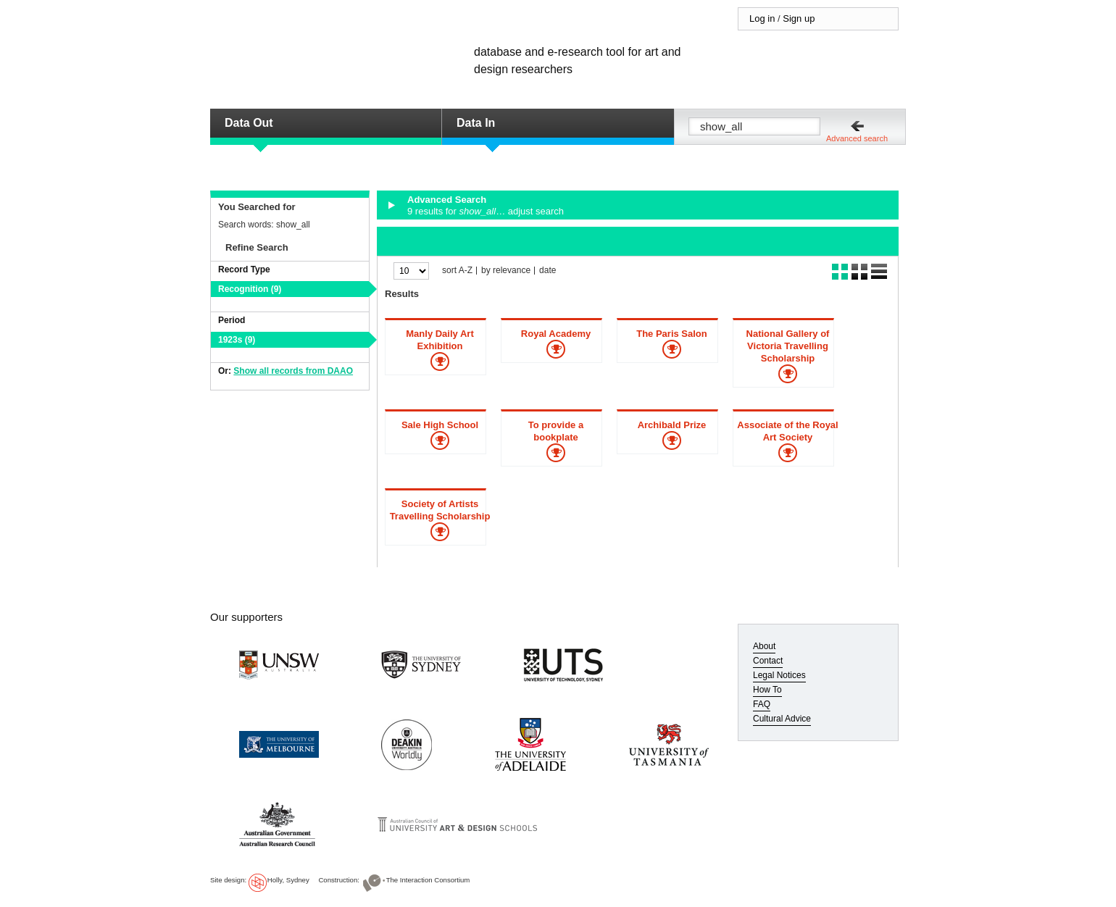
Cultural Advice (782, 719)
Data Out (249, 123)
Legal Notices (779, 675)
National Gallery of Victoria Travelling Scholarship (788, 346)
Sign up (799, 18)
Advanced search (857, 138)
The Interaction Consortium (428, 880)
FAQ (761, 704)
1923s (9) (236, 340)
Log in (762, 18)
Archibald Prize (672, 424)
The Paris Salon (671, 333)
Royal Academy (556, 333)
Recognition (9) (249, 289)
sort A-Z (457, 271)
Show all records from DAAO (293, 371)
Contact (768, 661)
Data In (476, 123)
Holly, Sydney (288, 880)
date (547, 271)
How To (767, 690)
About (764, 646)
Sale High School (439, 424)
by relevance (505, 271)
